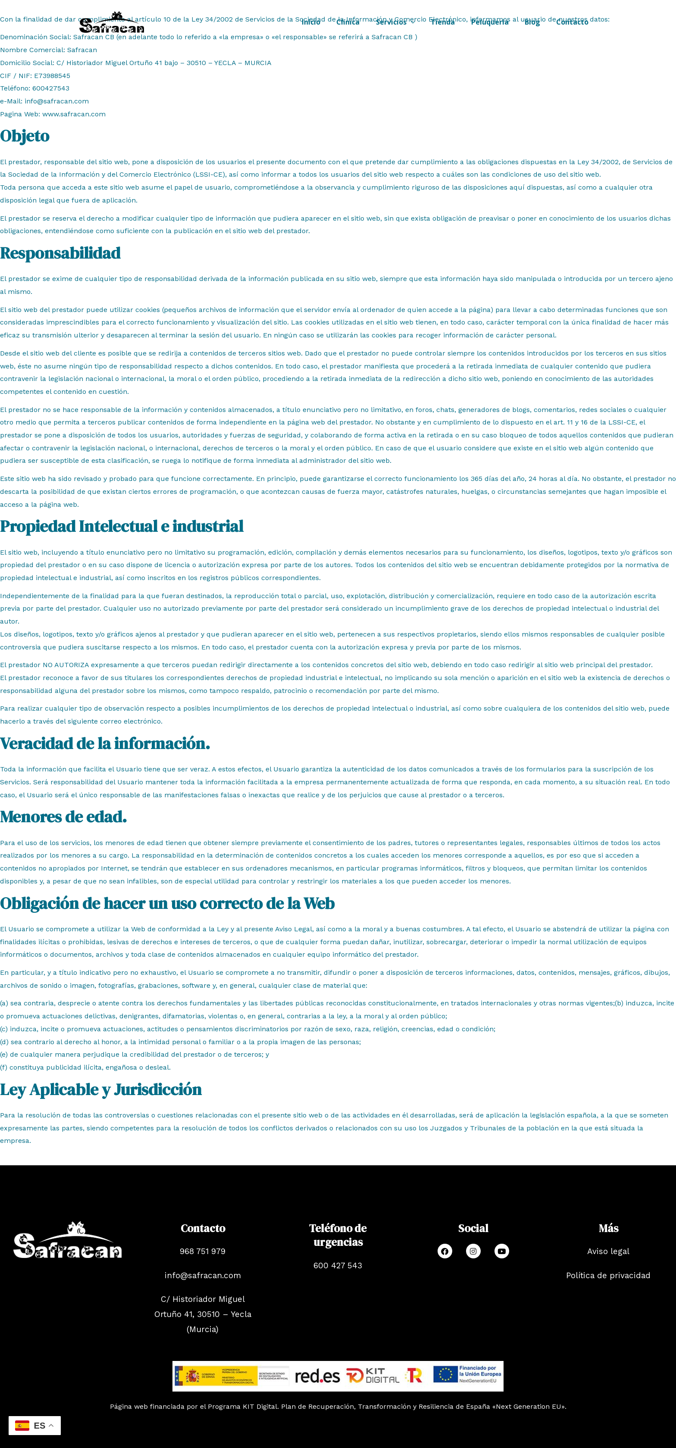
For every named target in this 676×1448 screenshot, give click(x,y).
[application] (420, 22)
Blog (536, 22)
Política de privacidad (608, 1275)
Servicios (405, 22)
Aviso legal (608, 1251)
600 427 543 (337, 1265)
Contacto (573, 22)
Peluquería (495, 22)
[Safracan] (111, 21)
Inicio (325, 22)
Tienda (451, 22)
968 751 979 (202, 1251)
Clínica (360, 22)
